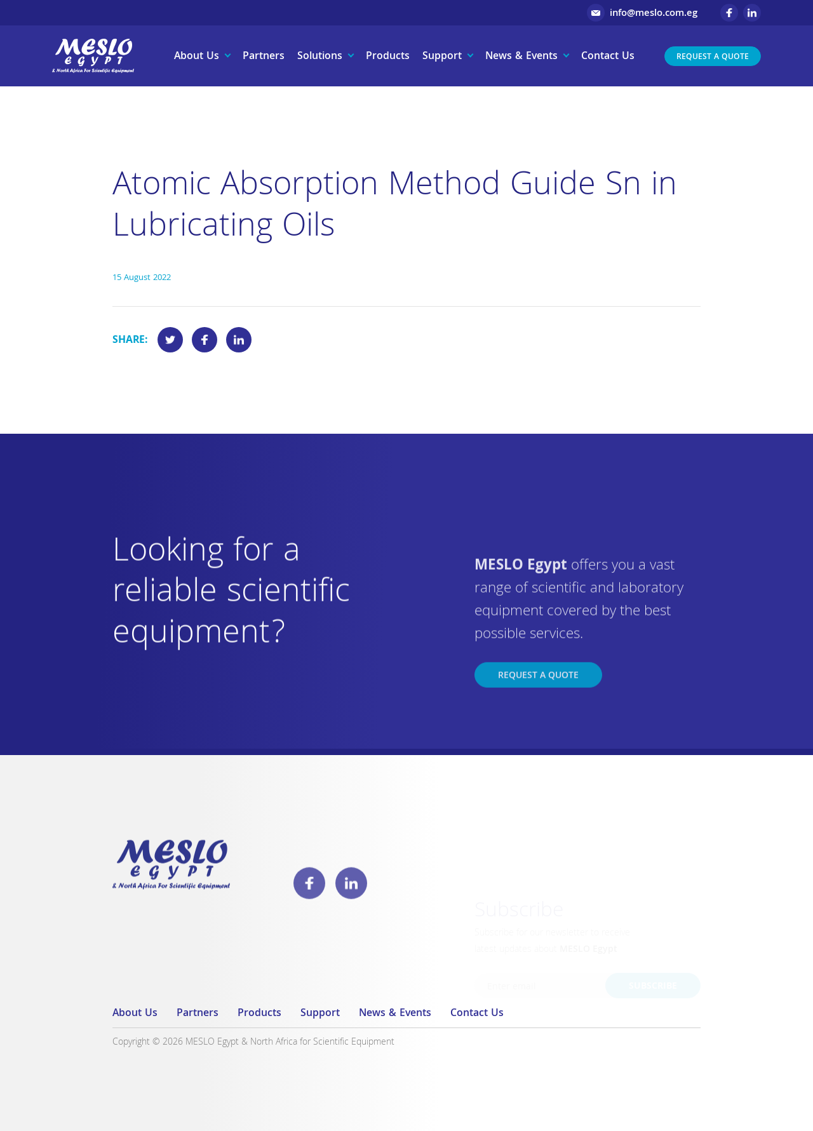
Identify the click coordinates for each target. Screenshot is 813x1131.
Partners (264, 56)
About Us (196, 56)
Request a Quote (712, 57)
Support (442, 56)
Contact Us (608, 56)
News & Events (521, 56)
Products (388, 56)
